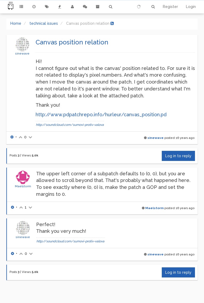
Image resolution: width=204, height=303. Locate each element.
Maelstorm (23, 186)
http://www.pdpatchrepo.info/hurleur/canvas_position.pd (101, 114)
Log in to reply (178, 156)
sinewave (22, 53)
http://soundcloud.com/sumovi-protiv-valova (70, 125)
